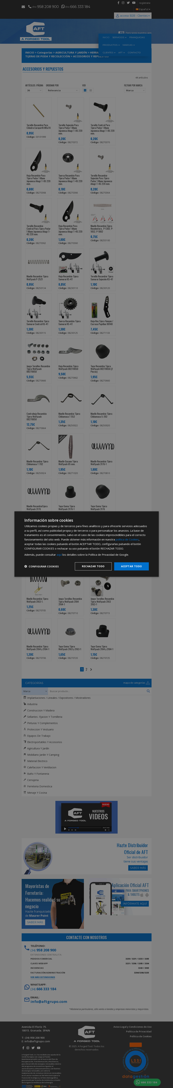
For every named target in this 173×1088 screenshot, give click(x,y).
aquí (59, 554)
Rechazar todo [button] (93, 566)
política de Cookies (127, 539)
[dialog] (86, 544)
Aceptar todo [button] (131, 566)
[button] (41, 566)
